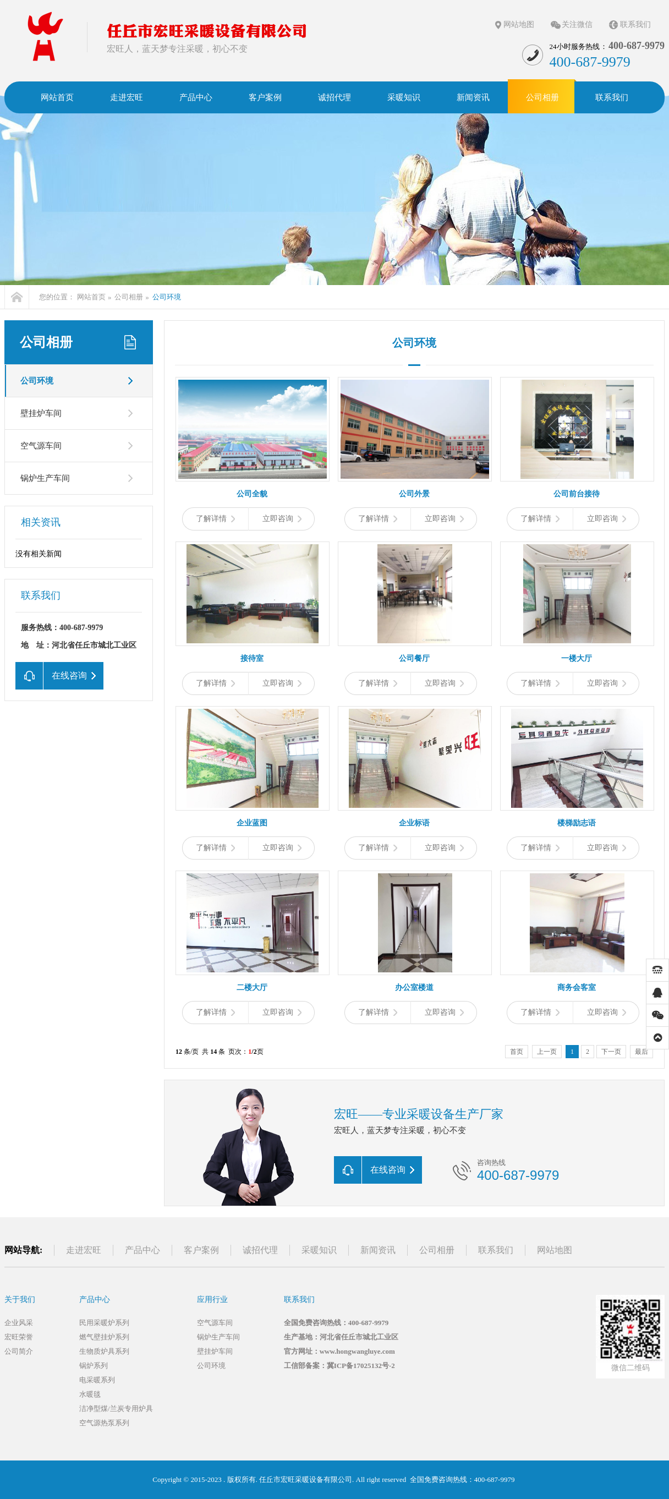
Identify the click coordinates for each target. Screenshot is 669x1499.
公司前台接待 (576, 494)
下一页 (611, 1051)
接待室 (252, 658)
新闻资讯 (378, 1250)
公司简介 (18, 1351)
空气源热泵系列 (104, 1423)
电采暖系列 (97, 1380)
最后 (641, 1051)
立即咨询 (281, 519)
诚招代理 (260, 1250)
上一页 (547, 1051)
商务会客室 (576, 987)
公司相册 (128, 297)
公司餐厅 (414, 658)
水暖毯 (90, 1394)
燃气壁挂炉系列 (104, 1337)
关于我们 (19, 1299)
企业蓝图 (252, 823)
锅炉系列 (93, 1365)
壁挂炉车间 (41, 413)
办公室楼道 (414, 987)
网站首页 (91, 297)
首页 (516, 1051)
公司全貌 (252, 494)
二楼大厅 (252, 987)
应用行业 (212, 1299)
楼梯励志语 (576, 823)
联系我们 (635, 24)
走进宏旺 (83, 1250)
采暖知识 (319, 1250)
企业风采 (18, 1323)
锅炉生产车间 (45, 478)
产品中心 (142, 1250)
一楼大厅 (576, 658)
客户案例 (201, 1250)
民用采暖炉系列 (104, 1323)
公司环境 (166, 297)
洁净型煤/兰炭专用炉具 (116, 1408)
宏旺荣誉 (18, 1337)
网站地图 (518, 24)
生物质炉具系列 (104, 1351)
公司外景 (414, 494)
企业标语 (414, 823)
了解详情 (215, 519)
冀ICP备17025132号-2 (361, 1365)
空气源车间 (41, 445)
